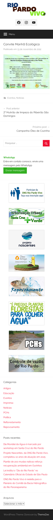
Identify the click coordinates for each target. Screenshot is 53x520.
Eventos (11, 98)
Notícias (20, 98)
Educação (8, 393)
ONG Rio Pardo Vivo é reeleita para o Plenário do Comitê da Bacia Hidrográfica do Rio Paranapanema (24, 483)
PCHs (6, 412)
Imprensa (8, 403)
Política (7, 417)
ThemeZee (43, 514)
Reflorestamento (12, 422)
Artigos (7, 388)
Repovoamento (11, 427)
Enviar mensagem (15, 170)
